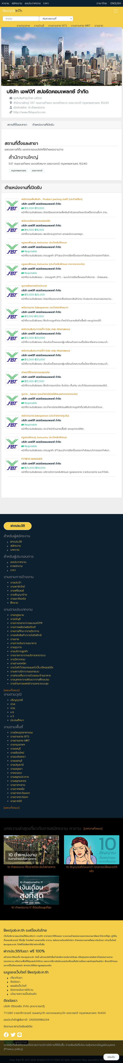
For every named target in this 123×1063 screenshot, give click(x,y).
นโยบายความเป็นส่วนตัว (23, 994)
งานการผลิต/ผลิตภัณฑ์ (23, 627)
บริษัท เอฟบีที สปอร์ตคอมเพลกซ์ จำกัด (47, 91)
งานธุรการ (16, 647)
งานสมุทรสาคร (18, 781)
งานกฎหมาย (17, 615)
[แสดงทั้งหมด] (11, 690)
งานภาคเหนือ (17, 789)
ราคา (46, 3)
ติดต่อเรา (15, 982)
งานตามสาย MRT (80, 26)
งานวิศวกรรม (17, 659)
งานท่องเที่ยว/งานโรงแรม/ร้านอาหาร (30, 676)
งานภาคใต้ (16, 801)
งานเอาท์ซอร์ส (18, 599)
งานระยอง (16, 773)
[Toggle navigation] (115, 10)
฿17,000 (39, 381)
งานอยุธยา (16, 769)
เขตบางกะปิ (37, 170)
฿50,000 (40, 468)
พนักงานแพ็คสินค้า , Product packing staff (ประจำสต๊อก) (51, 199)
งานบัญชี (39, 26)
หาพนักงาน (16, 566)
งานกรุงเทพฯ (17, 745)
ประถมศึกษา (17, 720)
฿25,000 (40, 295)
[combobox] (21, 18)
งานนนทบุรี (16, 761)
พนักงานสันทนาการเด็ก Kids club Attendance (45, 329)
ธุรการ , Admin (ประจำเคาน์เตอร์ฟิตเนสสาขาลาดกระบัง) (49, 394)
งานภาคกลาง (17, 785)
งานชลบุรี (15, 749)
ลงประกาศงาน (33, 3)
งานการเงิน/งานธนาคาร (23, 643)
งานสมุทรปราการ (19, 777)
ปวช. (13, 708)
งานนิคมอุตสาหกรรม (21, 733)
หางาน (5, 3)
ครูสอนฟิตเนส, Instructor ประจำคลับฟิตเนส (44, 242)
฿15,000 (29, 295)
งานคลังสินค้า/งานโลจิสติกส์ (25, 635)
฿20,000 (40, 338)
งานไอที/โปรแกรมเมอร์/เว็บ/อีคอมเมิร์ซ (31, 667)
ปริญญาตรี (16, 700)
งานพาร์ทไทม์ (17, 587)
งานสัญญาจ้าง (18, 595)
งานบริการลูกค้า (19, 651)
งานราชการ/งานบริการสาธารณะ (28, 655)
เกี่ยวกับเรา (16, 978)
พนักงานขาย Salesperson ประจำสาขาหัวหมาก (44, 307)
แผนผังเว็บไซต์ (18, 986)
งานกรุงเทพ (23, 26)
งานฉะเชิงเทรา (18, 757)
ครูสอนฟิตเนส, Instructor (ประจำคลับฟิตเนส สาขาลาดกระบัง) (53, 264)
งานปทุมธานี (17, 765)
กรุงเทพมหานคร (18, 170)
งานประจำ (15, 583)
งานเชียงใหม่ (17, 753)
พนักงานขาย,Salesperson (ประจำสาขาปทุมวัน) (45, 416)
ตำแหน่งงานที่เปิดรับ (43, 125)
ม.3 (12, 716)
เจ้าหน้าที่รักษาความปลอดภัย (35, 372)
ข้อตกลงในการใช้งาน (21, 990)
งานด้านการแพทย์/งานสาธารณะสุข (29, 684)
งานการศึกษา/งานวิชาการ (24, 631)
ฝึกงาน (14, 603)
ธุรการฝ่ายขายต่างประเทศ (34, 286)
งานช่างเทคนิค (18, 663)
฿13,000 (39, 208)
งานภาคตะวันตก (19, 797)
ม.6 (12, 712)
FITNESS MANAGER (31, 459)
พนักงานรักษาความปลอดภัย (35, 221)
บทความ (14, 550)
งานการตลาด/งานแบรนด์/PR (26, 623)
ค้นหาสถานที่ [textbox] (54, 18)
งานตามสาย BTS (57, 26)
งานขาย (98, 26)
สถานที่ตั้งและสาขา (17, 125)
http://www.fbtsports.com (30, 112)
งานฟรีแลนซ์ (17, 591)
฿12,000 (29, 208)
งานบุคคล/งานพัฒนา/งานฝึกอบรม (29, 680)
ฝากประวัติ (18, 525)
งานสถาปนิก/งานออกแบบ (24, 672)
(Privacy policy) (13, 1049)
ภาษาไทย (102, 3)
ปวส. (13, 704)
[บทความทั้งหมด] (93, 829)
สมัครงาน (17, 3)
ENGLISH (116, 3)
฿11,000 (29, 316)
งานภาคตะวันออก (20, 793)
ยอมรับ (111, 1057)
